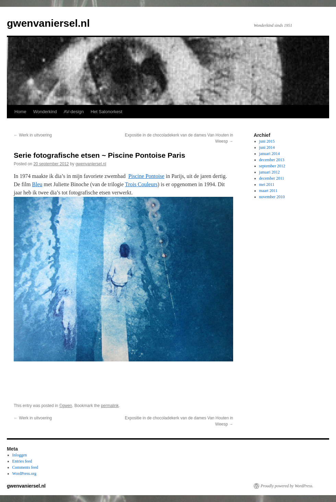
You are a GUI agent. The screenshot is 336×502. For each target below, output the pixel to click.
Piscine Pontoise (146, 176)
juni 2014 (267, 147)
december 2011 (271, 178)
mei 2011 (267, 184)
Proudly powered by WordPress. (287, 485)
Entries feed (22, 461)
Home (20, 111)
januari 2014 (269, 153)
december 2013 (272, 159)
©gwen (65, 405)
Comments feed (25, 467)
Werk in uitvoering (33, 135)
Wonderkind (45, 111)
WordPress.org (24, 473)
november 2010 (272, 196)
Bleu (37, 184)
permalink (110, 405)
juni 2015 (267, 141)
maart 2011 (268, 190)
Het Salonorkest (106, 111)
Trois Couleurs (141, 184)
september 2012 (272, 166)
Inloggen (19, 455)
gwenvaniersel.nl (48, 23)
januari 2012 (269, 172)
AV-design (74, 111)
